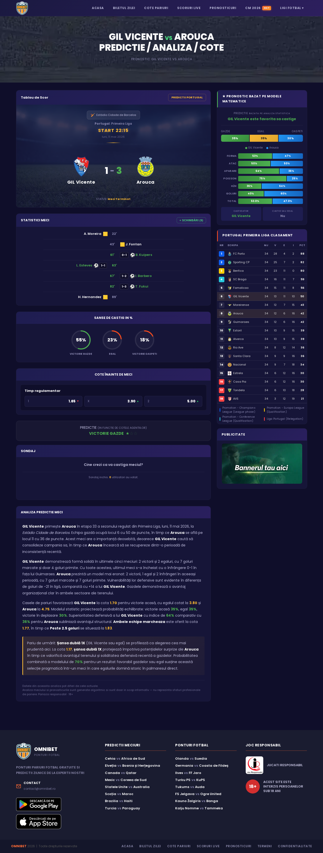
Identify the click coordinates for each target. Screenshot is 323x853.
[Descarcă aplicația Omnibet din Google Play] (56, 804)
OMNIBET (19, 846)
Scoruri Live (208, 846)
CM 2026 (258, 8)
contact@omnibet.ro (39, 789)
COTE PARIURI (156, 8)
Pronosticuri (238, 846)
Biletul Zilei (150, 846)
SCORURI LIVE (189, 8)
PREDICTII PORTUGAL (187, 97)
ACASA (98, 8)
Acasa (127, 846)
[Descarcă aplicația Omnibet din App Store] (56, 821)
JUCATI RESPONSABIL (285, 765)
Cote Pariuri (179, 846)
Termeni (264, 846)
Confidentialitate (295, 846)
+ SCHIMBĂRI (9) (191, 220)
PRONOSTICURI (223, 8)
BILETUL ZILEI (124, 8)
